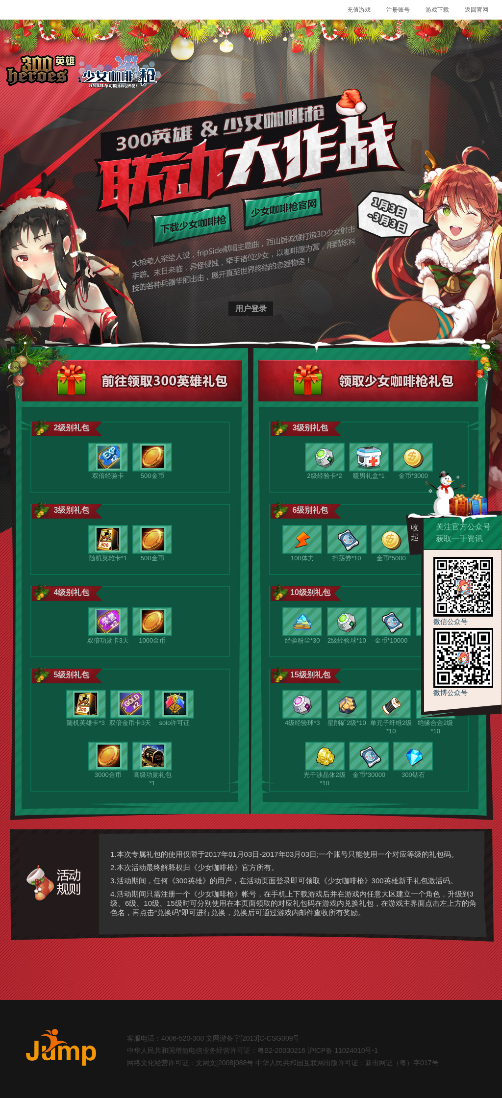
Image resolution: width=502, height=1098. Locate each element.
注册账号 (398, 9)
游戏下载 (437, 9)
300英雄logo (40, 72)
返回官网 (476, 9)
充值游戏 (359, 9)
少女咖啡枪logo (119, 72)
